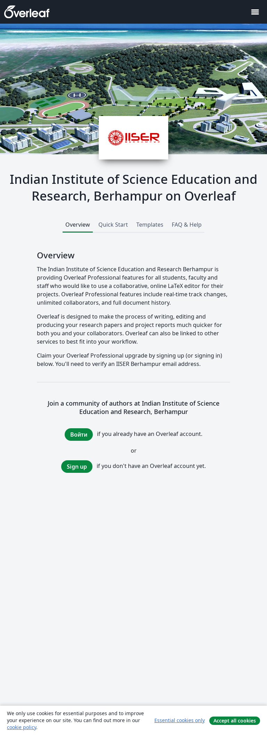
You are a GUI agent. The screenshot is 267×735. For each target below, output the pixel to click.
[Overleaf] (26, 12)
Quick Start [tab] (113, 224)
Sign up (77, 466)
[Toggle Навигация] (255, 12)
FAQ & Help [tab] (187, 224)
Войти (78, 434)
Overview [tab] (77, 224)
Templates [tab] (149, 224)
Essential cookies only (179, 720)
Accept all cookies (234, 720)
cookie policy (21, 727)
